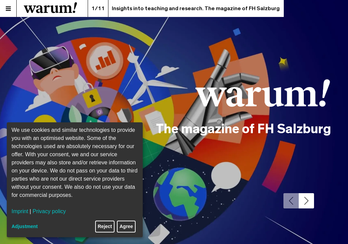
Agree (126, 226)
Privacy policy (49, 211)
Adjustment (25, 226)
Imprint (20, 211)
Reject (105, 226)
